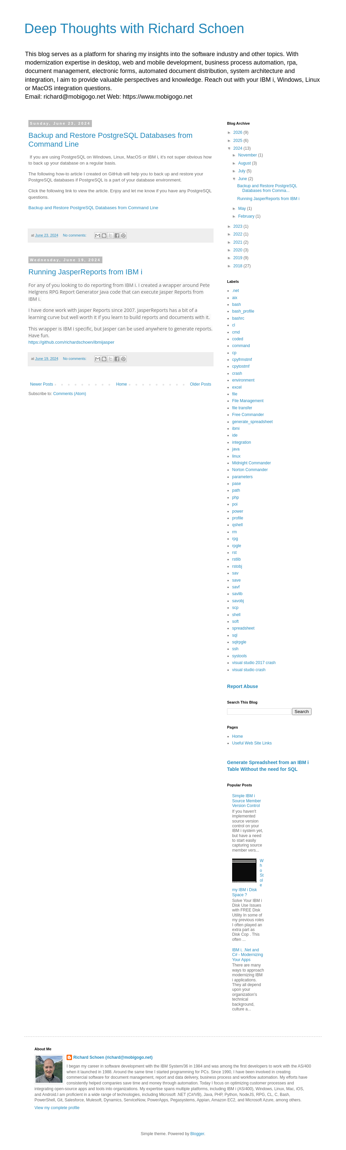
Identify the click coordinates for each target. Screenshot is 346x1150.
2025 (238, 140)
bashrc (238, 318)
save (236, 580)
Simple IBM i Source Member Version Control (246, 800)
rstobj (237, 566)
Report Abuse (242, 686)
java (236, 449)
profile (237, 518)
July (242, 171)
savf (236, 587)
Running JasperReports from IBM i (85, 272)
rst (234, 552)
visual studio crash (249, 669)
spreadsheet (243, 628)
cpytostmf (240, 366)
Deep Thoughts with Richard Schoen (134, 28)
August (245, 163)
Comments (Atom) (69, 393)
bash (236, 304)
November (248, 155)
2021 (238, 242)
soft (235, 621)
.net (235, 290)
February (246, 216)
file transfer (242, 408)
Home (121, 384)
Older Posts (200, 384)
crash (237, 373)
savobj (238, 600)
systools (239, 656)
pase (236, 483)
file (234, 394)
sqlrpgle (239, 642)
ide (235, 435)
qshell (237, 524)
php (235, 497)
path (236, 490)
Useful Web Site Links (252, 743)
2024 (238, 148)
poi (235, 504)
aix (234, 297)
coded (237, 339)
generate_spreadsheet (252, 421)
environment (243, 380)
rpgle (236, 545)
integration (241, 442)
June (243, 178)
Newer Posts (41, 384)
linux (236, 456)
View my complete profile (56, 1107)
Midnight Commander (251, 463)
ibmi (236, 428)
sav (235, 573)
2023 (238, 226)
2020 (238, 250)
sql (234, 635)
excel (237, 387)
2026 (238, 132)
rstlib (236, 559)
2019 (238, 257)
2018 (238, 266)
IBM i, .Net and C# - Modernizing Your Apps (247, 955)
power (237, 511)
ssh (235, 648)
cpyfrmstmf (242, 359)
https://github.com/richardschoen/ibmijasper (71, 342)
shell (236, 614)
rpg (235, 538)
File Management (248, 400)
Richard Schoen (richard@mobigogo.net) (112, 1057)
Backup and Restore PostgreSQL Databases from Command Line (93, 207)
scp (235, 607)
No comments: (75, 235)
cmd (236, 332)
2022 (238, 234)
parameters (242, 476)
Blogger (197, 1133)
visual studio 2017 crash (254, 662)
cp (234, 352)
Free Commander (248, 414)
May (242, 208)
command (241, 345)
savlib (237, 593)
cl (233, 325)
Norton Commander (250, 469)
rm (234, 532)
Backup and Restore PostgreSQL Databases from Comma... (267, 188)
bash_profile (243, 311)
